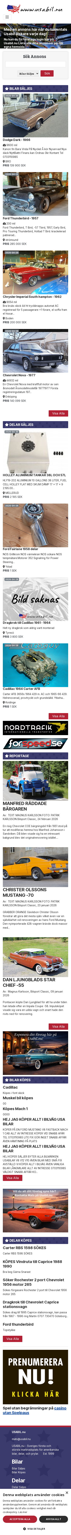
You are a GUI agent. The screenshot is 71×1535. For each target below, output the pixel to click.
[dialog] (35, 1512)
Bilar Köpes (19, 1472)
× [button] (66, 1493)
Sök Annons (34, 56)
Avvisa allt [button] (53, 1519)
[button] (35, 1529)
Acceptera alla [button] (20, 1519)
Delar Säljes (19, 1487)
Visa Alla (58, 413)
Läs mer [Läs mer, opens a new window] (22, 1512)
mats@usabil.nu (21, 1439)
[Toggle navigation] (7, 17)
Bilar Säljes (18, 1468)
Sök (47, 73)
